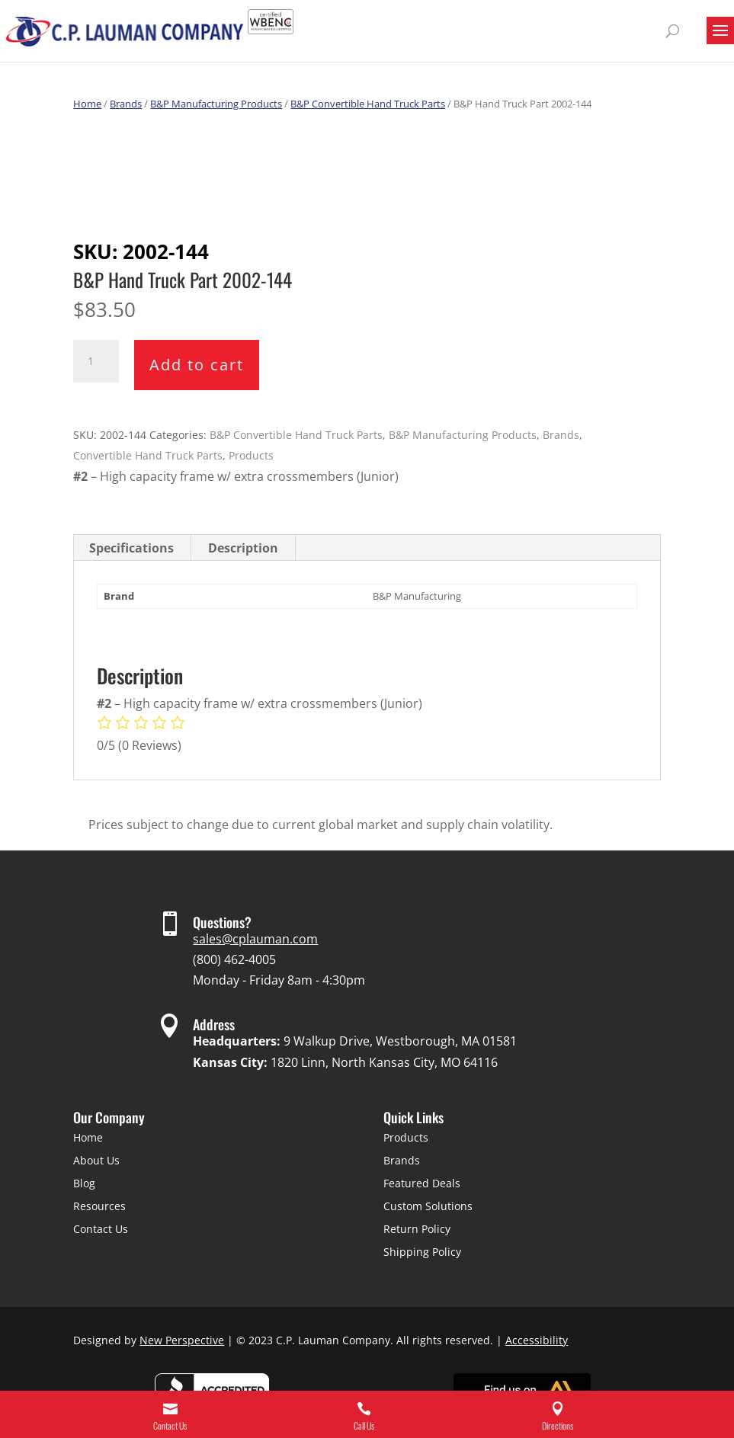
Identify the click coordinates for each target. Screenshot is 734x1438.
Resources (99, 1206)
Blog (84, 1183)
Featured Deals (421, 1183)
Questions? (222, 922)
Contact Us (100, 1229)
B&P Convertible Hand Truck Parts (367, 103)
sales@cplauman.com (255, 938)
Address (214, 1024)
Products (251, 455)
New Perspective (181, 1340)
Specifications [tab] (131, 548)
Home (87, 103)
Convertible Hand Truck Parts (148, 455)
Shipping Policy (422, 1251)
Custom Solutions (428, 1206)
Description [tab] (243, 548)
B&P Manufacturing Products (216, 103)
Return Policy (416, 1229)
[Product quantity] (96, 361)
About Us (96, 1160)
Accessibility (536, 1340)
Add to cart (196, 364)
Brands (126, 103)
